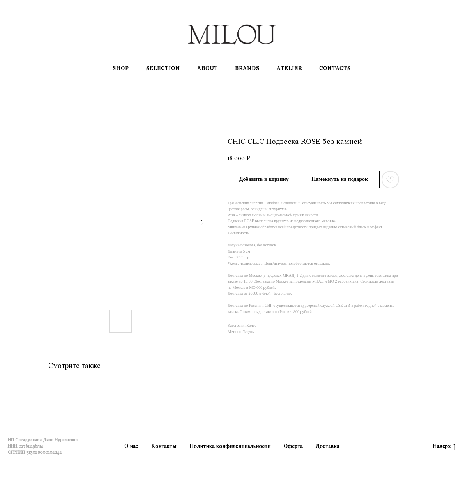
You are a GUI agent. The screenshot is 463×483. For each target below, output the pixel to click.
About (207, 68)
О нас (131, 446)
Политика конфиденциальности (229, 446)
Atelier (289, 68)
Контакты (163, 446)
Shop (121, 68)
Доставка (327, 446)
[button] (340, 179)
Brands (247, 68)
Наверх (444, 446)
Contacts (335, 68)
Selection (163, 68)
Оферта (293, 446)
